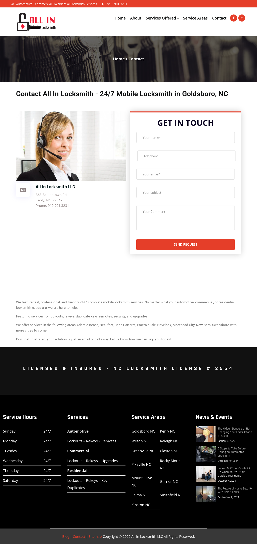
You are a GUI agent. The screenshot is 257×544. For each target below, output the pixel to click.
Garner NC (169, 481)
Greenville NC (143, 450)
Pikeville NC (141, 464)
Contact (219, 18)
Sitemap (95, 536)
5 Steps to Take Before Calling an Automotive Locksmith (232, 452)
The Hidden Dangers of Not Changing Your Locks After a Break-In (235, 432)
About (135, 18)
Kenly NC (167, 431)
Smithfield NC (171, 494)
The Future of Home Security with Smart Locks (235, 490)
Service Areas (195, 18)
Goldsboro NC (143, 431)
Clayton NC (169, 450)
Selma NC (140, 494)
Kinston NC (141, 504)
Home (120, 18)
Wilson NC (140, 441)
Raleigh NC (169, 441)
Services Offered (161, 18)
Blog (65, 536)
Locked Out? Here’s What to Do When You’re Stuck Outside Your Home (235, 472)
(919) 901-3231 (114, 4)
